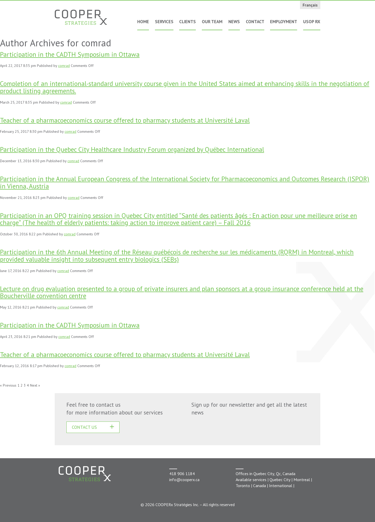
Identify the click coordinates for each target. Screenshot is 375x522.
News (234, 21)
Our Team (212, 21)
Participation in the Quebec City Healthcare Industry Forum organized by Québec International (132, 149)
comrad (64, 65)
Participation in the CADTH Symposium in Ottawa (70, 54)
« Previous (8, 385)
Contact (255, 21)
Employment (283, 21)
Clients (187, 21)
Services (164, 21)
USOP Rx (311, 21)
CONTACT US (84, 427)
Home (143, 21)
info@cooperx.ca (184, 479)
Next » (35, 385)
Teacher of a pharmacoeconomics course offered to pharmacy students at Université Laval (125, 120)
